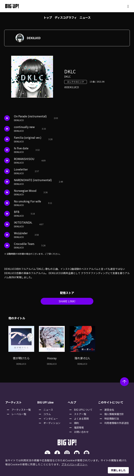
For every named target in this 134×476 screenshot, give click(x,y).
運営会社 (109, 410)
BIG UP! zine (45, 403)
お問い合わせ (81, 433)
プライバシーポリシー (74, 464)
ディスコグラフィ (66, 17)
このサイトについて (110, 403)
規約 (76, 424)
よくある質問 (81, 419)
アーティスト (13, 403)
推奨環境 (79, 428)
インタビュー (50, 419)
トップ (47, 17)
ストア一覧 (80, 415)
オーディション (51, 424)
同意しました (118, 470)
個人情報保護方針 (114, 415)
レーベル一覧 (19, 415)
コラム (47, 415)
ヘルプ (72, 403)
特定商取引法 (111, 419)
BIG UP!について (83, 410)
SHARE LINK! (67, 302)
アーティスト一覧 (21, 410)
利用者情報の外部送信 (116, 424)
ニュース (85, 17)
